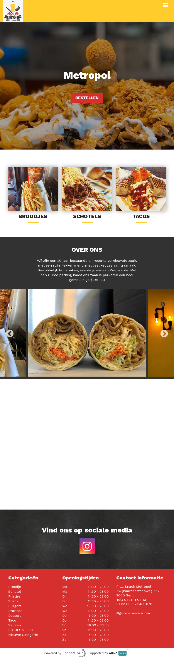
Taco (12, 620)
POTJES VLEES (20, 630)
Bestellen (87, 97)
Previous (9, 334)
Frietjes (14, 596)
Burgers (15, 606)
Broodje (14, 587)
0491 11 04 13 (135, 600)
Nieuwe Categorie (23, 635)
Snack (13, 601)
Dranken (15, 611)
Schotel (14, 591)
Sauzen (14, 625)
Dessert (14, 615)
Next (164, 334)
